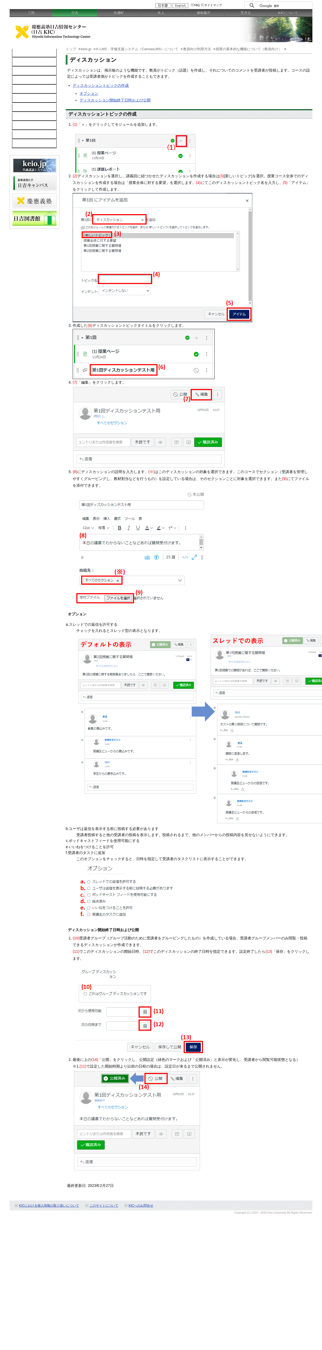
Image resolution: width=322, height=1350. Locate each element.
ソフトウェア (26, 80)
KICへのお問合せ (141, 1205)
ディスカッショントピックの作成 (101, 85)
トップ (71, 49)
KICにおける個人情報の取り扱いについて (49, 1205)
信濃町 (118, 13)
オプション (89, 93)
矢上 (161, 13)
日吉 (74, 13)
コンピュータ (26, 62)
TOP (19, 53)
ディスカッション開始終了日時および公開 (115, 100)
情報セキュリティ (30, 98)
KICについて (288, 13)
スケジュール (26, 126)
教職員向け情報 (28, 144)
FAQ (197, 5)
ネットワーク (26, 71)
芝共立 (246, 13)
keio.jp (20, 89)
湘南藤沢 (203, 13)
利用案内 (22, 107)
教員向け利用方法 (197, 49)
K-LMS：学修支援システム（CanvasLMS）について (137, 49)
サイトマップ (213, 5)
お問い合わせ (26, 117)
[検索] (284, 6)
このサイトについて (103, 1205)
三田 (31, 13)
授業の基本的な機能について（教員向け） (249, 49)
